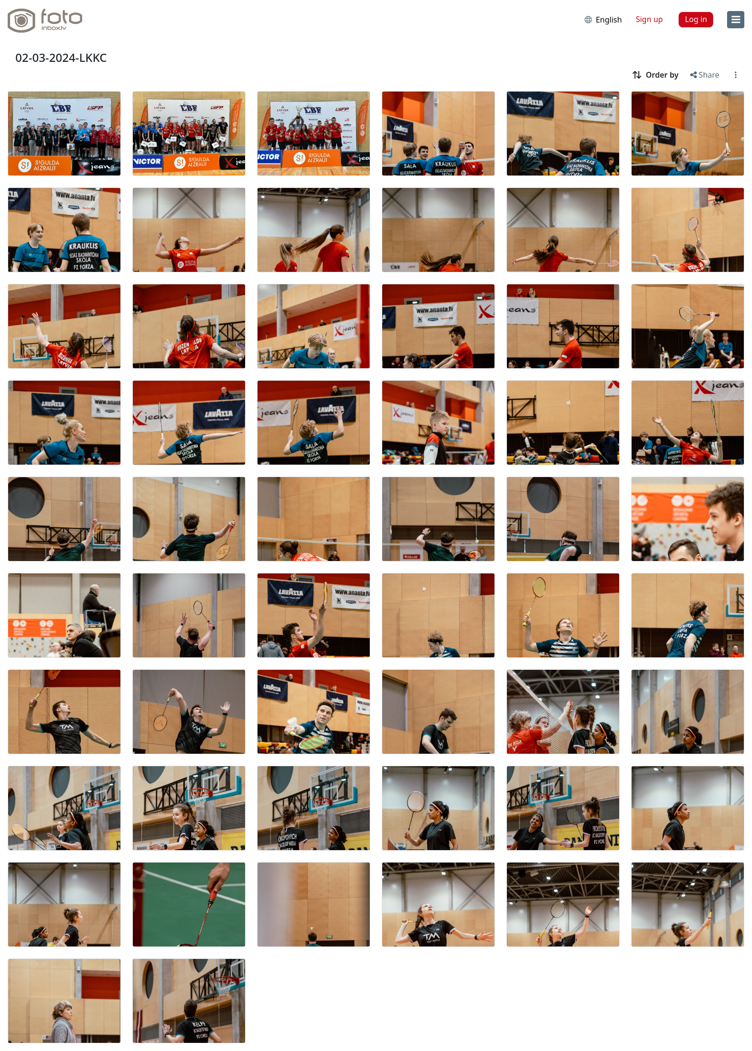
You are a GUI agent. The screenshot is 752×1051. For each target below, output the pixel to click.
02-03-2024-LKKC (61, 57)
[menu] (735, 19)
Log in (696, 19)
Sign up (649, 19)
